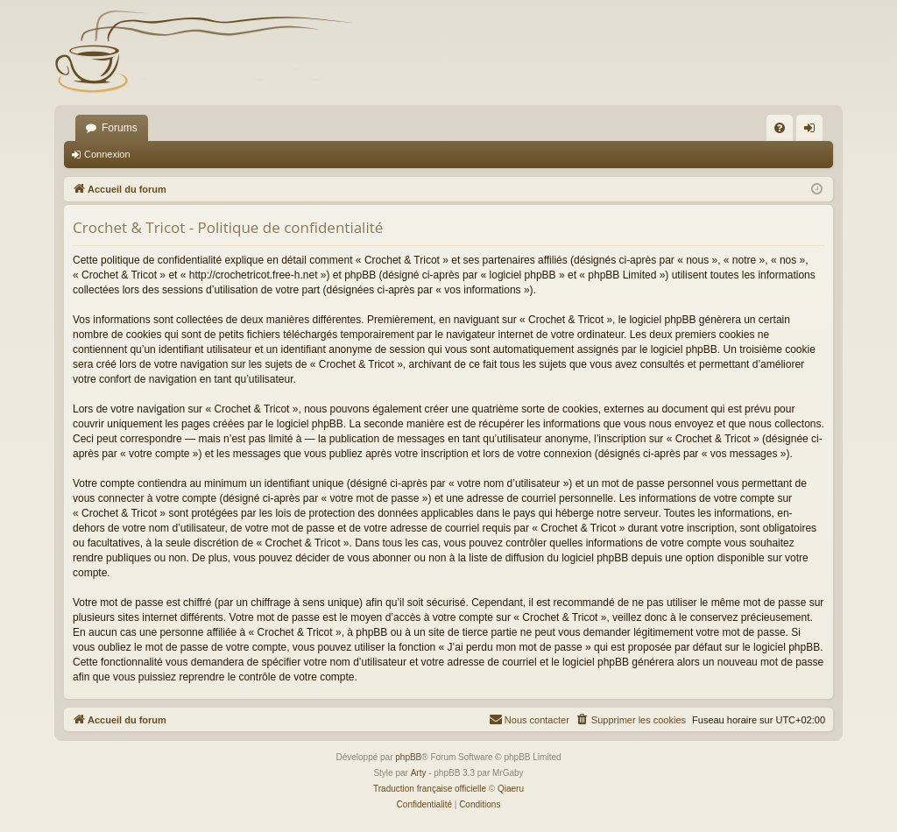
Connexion (107, 154)
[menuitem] (779, 128)
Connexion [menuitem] (813, 131)
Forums (120, 128)
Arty (419, 773)
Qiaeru (511, 788)
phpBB (408, 757)
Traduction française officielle (429, 788)
